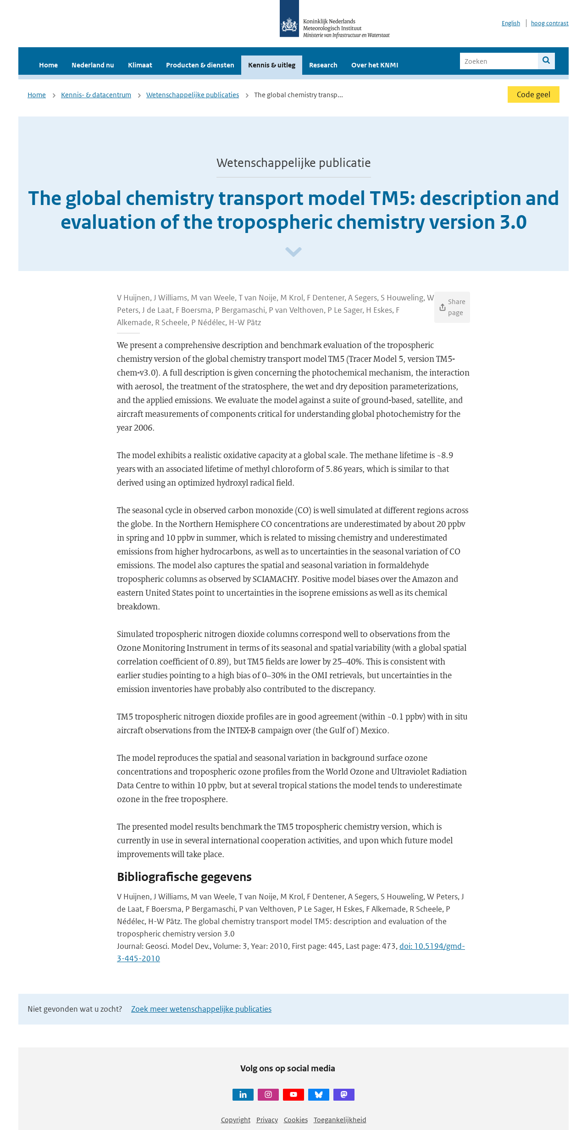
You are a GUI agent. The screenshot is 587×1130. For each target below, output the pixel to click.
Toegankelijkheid (340, 1119)
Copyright (235, 1119)
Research (323, 65)
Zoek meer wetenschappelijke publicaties (201, 1009)
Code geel (533, 94)
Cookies (296, 1119)
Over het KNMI (375, 65)
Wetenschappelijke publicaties (192, 94)
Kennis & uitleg (271, 65)
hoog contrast (550, 23)
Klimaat (140, 65)
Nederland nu (93, 65)
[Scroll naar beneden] (293, 252)
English (511, 23)
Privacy (267, 1119)
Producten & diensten (200, 65)
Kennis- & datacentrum (96, 94)
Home (48, 65)
